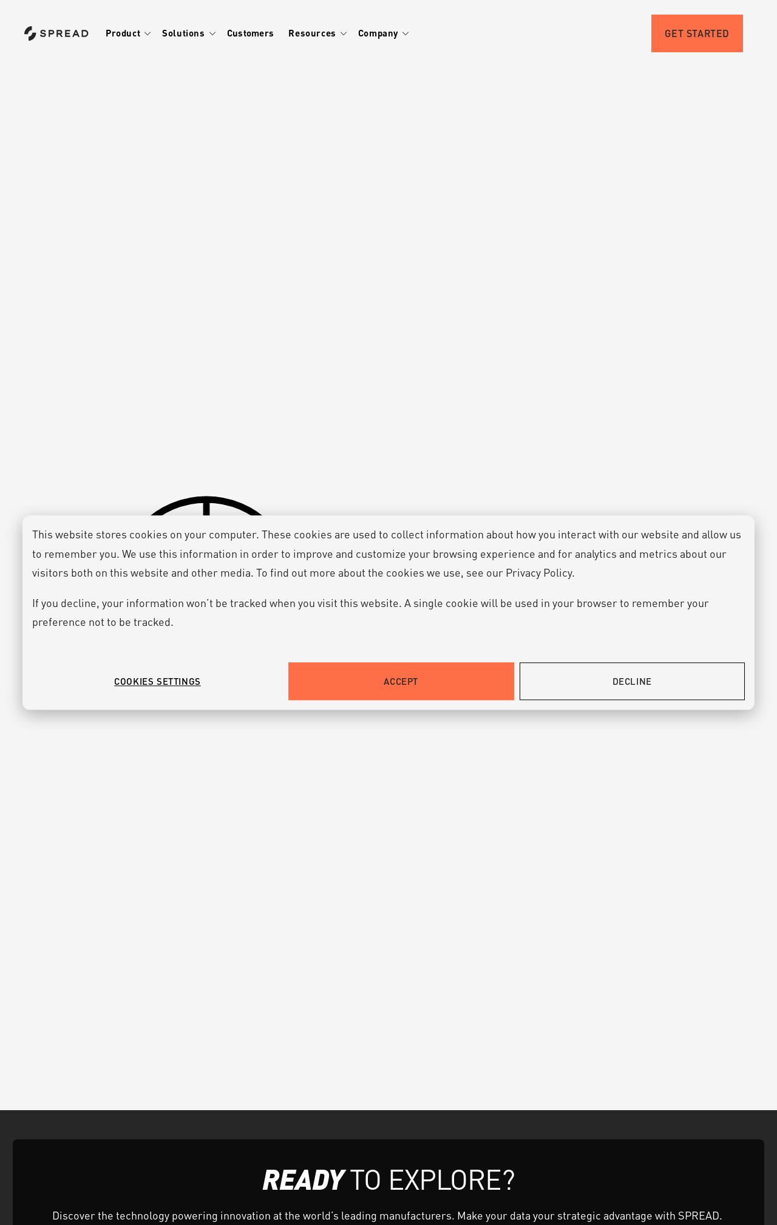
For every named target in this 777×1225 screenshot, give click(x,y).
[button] (130, 33)
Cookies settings (157, 681)
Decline (632, 681)
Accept (401, 681)
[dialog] (388, 612)
